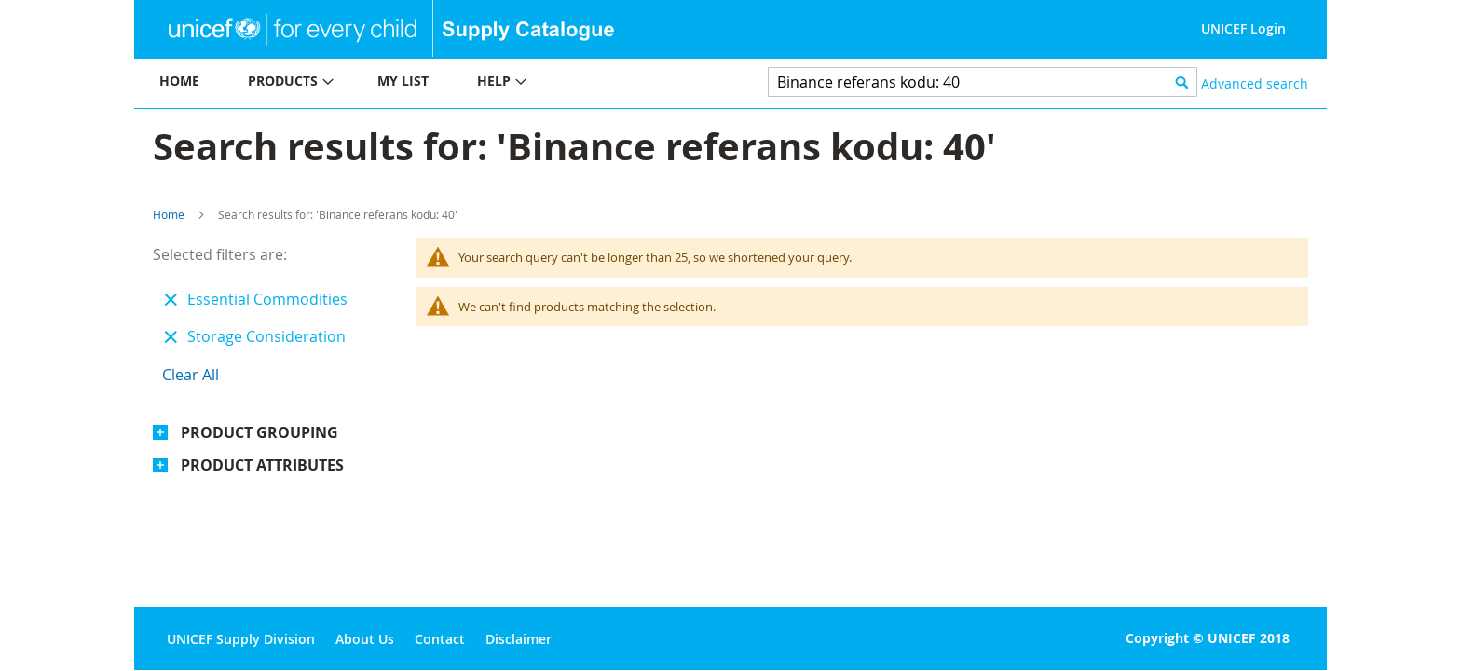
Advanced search (1254, 83)
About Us (364, 639)
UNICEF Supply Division (241, 639)
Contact (440, 639)
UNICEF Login (1243, 28)
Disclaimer (518, 639)
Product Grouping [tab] (259, 432)
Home (168, 214)
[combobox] (982, 82)
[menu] (432, 83)
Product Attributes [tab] (262, 465)
